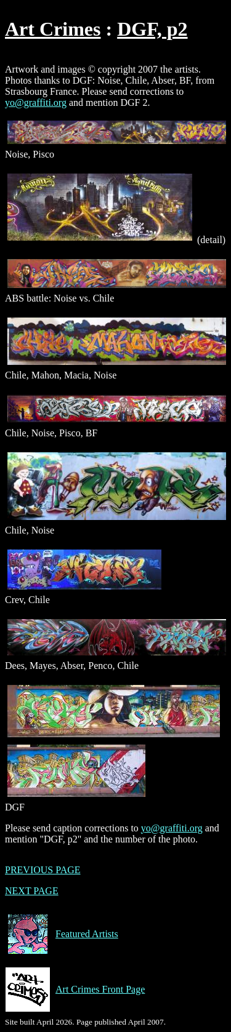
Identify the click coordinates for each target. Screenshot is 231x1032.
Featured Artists (61, 934)
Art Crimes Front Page (75, 989)
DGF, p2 (152, 29)
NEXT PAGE (32, 891)
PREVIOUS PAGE (43, 870)
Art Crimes (52, 29)
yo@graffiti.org (36, 102)
